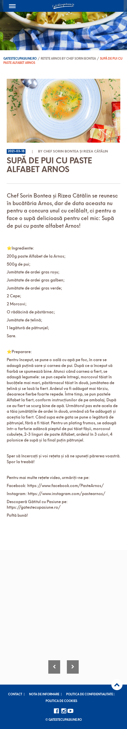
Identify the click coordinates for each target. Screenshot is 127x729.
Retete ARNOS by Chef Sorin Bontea (68, 58)
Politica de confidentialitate (89, 694)
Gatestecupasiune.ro (20, 58)
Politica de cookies (61, 701)
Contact (15, 694)
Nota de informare (44, 694)
